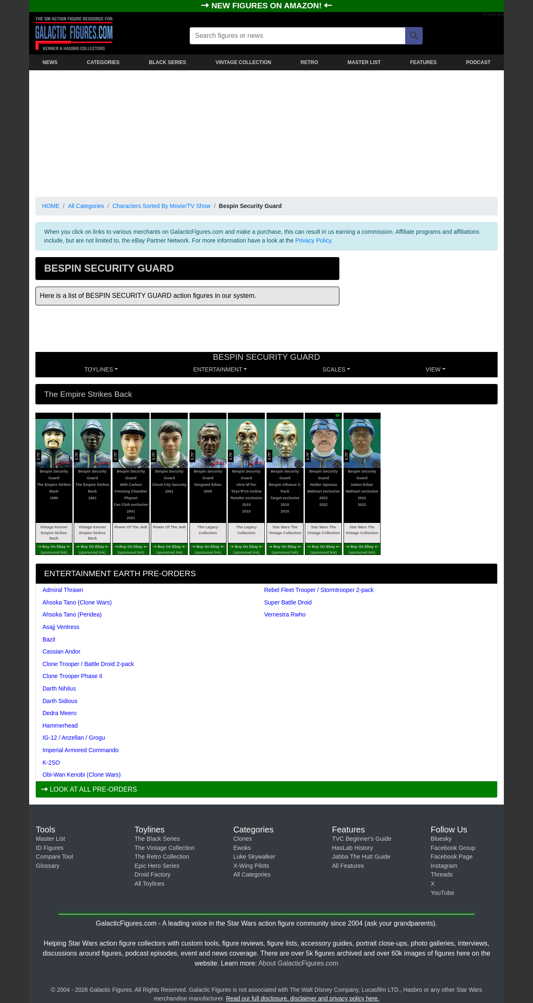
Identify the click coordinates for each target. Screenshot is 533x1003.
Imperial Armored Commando (80, 750)
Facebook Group (453, 848)
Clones (242, 838)
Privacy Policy (313, 240)
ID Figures (49, 848)
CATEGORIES (103, 62)
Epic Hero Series (156, 865)
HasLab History (352, 848)
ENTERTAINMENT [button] (217, 369)
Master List (50, 838)
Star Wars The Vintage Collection (285, 530)
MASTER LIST (364, 62)
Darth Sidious (59, 701)
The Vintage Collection (164, 848)
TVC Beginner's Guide (361, 838)
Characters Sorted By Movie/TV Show (161, 206)
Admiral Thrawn (62, 590)
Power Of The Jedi (131, 527)
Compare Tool (54, 856)
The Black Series (157, 838)
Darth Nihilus (59, 688)
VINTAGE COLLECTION (243, 62)
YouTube (442, 892)
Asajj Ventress (61, 627)
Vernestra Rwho (285, 614)
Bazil (48, 639)
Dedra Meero (59, 713)
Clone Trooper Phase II (72, 676)
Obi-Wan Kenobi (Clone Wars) (81, 774)
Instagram (444, 865)
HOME (51, 206)
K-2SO (51, 762)
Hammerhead (60, 725)
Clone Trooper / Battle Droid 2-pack (88, 664)
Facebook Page (452, 856)
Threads (442, 874)
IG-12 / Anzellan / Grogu (73, 737)
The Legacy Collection (208, 530)
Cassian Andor (61, 651)
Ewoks (242, 848)
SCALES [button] (333, 369)
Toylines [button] (99, 369)
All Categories (86, 206)
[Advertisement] (266, 132)
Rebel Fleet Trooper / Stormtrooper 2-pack (319, 590)
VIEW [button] (433, 369)
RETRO (309, 62)
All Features (348, 865)
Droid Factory (152, 874)
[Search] (414, 36)
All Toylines (149, 883)
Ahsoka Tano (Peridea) (72, 614)
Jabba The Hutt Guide (361, 856)
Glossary (48, 865)
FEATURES (423, 62)
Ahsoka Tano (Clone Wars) (77, 602)
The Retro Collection (161, 856)
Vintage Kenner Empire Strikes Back (53, 532)
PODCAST (478, 62)
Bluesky (441, 838)
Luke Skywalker (254, 856)
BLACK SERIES (167, 62)
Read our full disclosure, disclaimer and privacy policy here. (302, 998)
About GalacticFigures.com (298, 963)
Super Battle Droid (287, 602)
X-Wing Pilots (251, 865)
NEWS (49, 62)
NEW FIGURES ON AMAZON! (268, 5)
